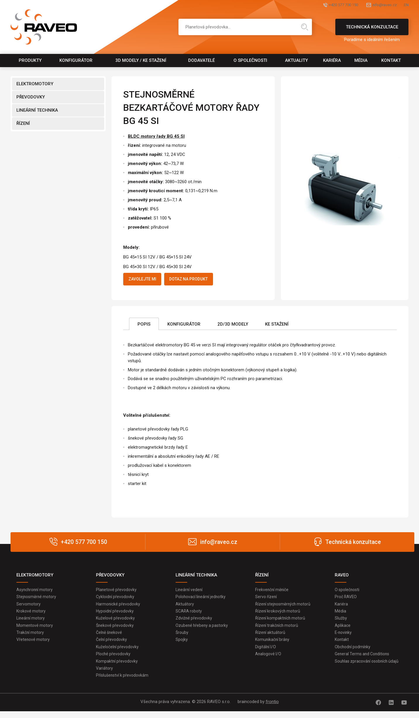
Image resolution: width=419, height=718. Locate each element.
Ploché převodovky (114, 660)
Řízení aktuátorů (270, 637)
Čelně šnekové (110, 637)
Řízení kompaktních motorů (281, 622)
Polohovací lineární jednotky (202, 599)
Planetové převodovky (117, 591)
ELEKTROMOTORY (34, 83)
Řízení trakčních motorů (278, 629)
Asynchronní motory (36, 591)
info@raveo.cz (374, 5)
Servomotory (29, 607)
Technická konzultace (371, 29)
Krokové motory (31, 614)
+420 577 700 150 (322, 5)
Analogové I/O (269, 660)
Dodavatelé (201, 60)
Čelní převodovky (112, 645)
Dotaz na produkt (200, 280)
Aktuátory (185, 607)
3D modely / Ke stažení (140, 60)
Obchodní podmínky (353, 652)
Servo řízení (266, 599)
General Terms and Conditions (364, 660)
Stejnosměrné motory (37, 599)
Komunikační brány (273, 645)
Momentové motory (35, 629)
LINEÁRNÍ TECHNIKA (37, 110)
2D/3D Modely (232, 325)
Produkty (30, 60)
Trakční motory (30, 637)
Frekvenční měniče (273, 591)
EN (405, 5)
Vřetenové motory (33, 645)
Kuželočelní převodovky (118, 652)
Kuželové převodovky (116, 622)
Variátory (105, 675)
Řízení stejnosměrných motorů (284, 607)
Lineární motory (31, 622)
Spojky (182, 645)
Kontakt (391, 60)
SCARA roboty (189, 614)
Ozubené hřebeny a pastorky (203, 629)
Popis (144, 325)
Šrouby (182, 637)
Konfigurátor (75, 60)
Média (361, 60)
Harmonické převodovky (119, 607)
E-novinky (344, 637)
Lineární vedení (190, 591)
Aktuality (296, 60)
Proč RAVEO (346, 599)
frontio (272, 709)
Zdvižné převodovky (195, 622)
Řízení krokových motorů (279, 614)
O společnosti (250, 60)
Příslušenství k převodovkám (123, 683)
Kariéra (332, 60)
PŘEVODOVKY (30, 97)
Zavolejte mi (146, 280)
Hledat (304, 26)
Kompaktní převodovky (118, 668)
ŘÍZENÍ (23, 123)
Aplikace (343, 629)
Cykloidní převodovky (116, 599)
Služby (341, 622)
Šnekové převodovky (115, 629)
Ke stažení (277, 325)
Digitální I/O (266, 652)
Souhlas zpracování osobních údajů (369, 668)
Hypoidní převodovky (115, 614)
